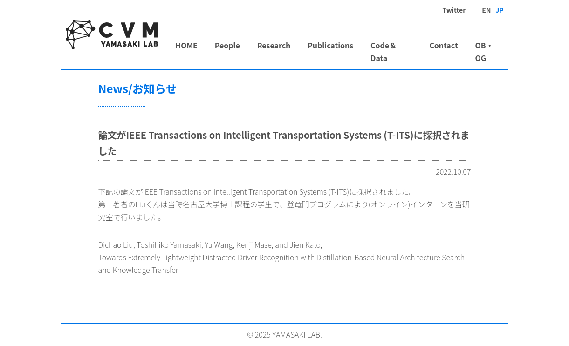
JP (499, 9)
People (227, 45)
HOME (186, 45)
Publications (330, 45)
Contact (443, 45)
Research (274, 45)
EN (486, 9)
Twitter (454, 9)
